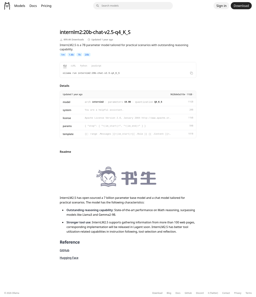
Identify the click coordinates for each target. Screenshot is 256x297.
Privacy (237, 293)
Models (19, 6)
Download (241, 6)
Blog (169, 293)
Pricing (46, 6)
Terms (249, 293)
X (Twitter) (213, 293)
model (66, 102)
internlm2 (71, 32)
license (67, 118)
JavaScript (96, 65)
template (68, 134)
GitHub (64, 250)
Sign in (221, 6)
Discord (200, 293)
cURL (73, 65)
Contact (226, 293)
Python (83, 65)
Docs (33, 6)
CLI (64, 65)
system (67, 110)
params (67, 126)
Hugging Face (69, 258)
